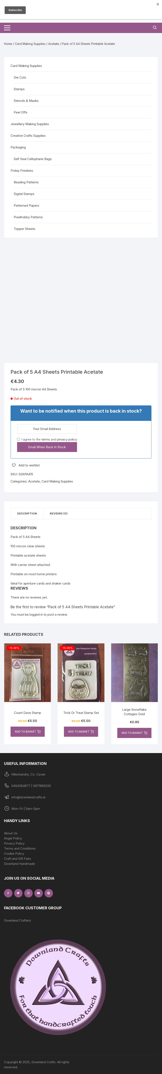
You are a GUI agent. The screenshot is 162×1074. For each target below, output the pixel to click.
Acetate (53, 44)
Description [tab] (27, 513)
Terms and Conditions (20, 848)
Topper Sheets (24, 229)
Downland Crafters (17, 920)
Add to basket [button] (27, 731)
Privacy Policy (14, 843)
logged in (36, 614)
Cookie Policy (14, 853)
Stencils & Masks (26, 101)
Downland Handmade (19, 864)
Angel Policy (13, 838)
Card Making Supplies (30, 44)
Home (8, 44)
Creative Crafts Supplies (28, 136)
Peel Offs (20, 112)
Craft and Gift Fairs (17, 859)
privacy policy (67, 439)
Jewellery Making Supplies (30, 124)
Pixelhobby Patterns (28, 217)
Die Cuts (20, 77)
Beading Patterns (26, 182)
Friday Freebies (22, 171)
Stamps (19, 89)
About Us (11, 833)
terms (46, 439)
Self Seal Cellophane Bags (33, 159)
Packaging (18, 147)
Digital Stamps (24, 194)
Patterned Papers (26, 205)
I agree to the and (47, 439)
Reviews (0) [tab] (59, 513)
